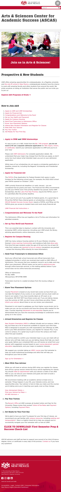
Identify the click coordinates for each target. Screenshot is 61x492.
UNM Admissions (19, 154)
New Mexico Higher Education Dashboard (14, 487)
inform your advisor (12, 302)
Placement (14, 292)
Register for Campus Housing (17, 237)
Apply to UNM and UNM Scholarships (18, 111)
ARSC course (36, 350)
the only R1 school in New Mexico (17, 84)
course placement (45, 344)
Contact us (46, 441)
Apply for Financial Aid (13, 113)
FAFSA (10, 177)
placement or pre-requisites (33, 310)
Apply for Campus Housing (15, 119)
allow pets (54, 243)
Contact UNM (19, 485)
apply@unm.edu (49, 264)
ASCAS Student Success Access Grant (19, 202)
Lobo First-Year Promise (29, 192)
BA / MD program (41, 143)
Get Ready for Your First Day (15, 132)
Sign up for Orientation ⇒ (14, 358)
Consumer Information (32, 485)
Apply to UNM (11, 139)
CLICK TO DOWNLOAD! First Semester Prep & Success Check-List (31, 428)
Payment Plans (24, 407)
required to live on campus (31, 247)
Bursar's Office (13, 403)
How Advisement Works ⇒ (14, 390)
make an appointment (21, 371)
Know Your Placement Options (16, 123)
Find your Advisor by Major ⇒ (15, 392)
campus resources (36, 418)
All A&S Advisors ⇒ (12, 394)
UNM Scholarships (30, 139)
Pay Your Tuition (11, 130)
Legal (12, 485)
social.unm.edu (11, 481)
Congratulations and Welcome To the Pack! (23, 213)
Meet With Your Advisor (13, 127)
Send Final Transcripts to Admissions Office (21, 121)
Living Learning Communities (21, 243)
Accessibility (5, 485)
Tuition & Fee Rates (39, 405)
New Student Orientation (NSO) (16, 323)
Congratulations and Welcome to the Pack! (20, 115)
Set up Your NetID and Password (17, 117)
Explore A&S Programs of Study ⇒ (16, 95)
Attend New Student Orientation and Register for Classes (25, 125)
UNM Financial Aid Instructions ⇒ (17, 208)
